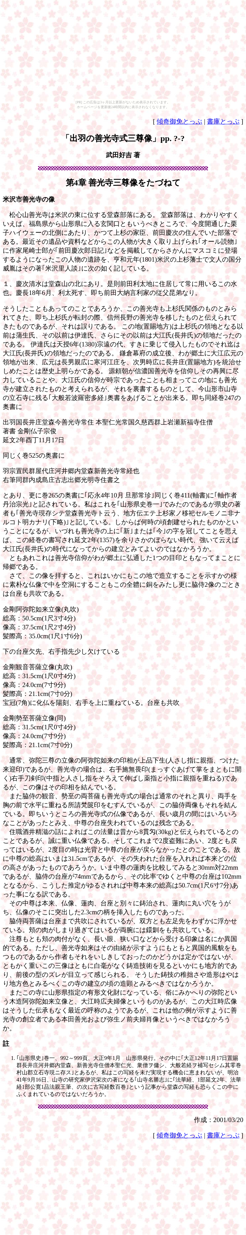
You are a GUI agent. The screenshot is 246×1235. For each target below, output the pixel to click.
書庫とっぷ (223, 121)
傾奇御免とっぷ (179, 121)
